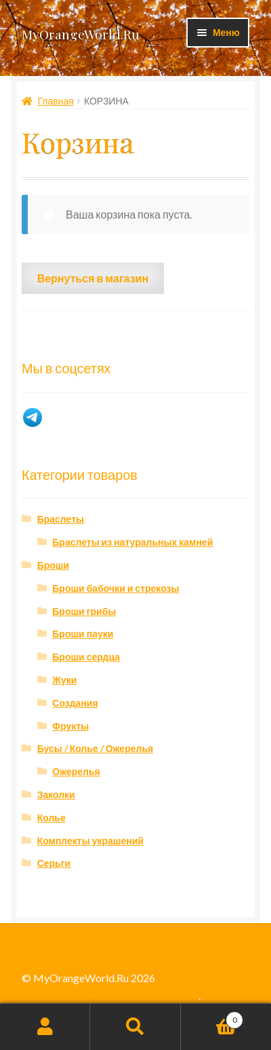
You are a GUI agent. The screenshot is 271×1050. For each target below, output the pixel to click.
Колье (51, 817)
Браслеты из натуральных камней (132, 542)
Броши (53, 565)
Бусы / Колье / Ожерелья (95, 748)
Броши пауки (82, 633)
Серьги (54, 863)
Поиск (135, 1027)
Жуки (64, 680)
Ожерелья (76, 771)
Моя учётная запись (45, 1027)
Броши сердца (86, 656)
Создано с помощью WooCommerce (110, 995)
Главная (56, 101)
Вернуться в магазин (92, 277)
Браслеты (60, 519)
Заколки (56, 794)
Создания (75, 703)
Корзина (212, 1017)
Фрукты (70, 726)
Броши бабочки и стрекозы (115, 588)
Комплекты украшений (90, 840)
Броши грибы (84, 611)
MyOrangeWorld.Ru (81, 34)
